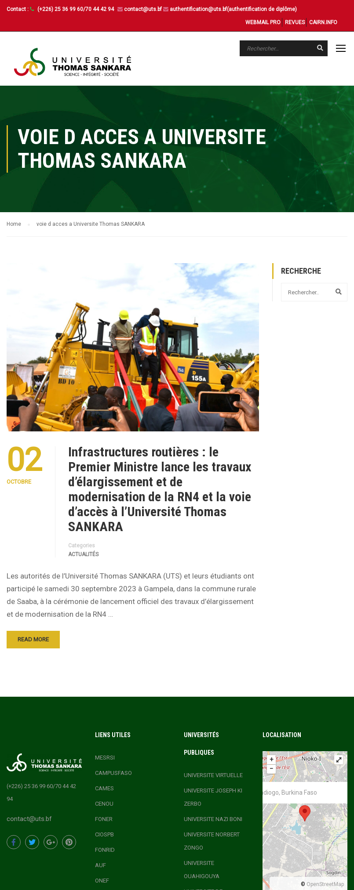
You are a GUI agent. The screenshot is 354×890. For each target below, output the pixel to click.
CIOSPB (104, 834)
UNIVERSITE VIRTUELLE (213, 775)
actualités (83, 554)
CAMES (104, 788)
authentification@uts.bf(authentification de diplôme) (233, 9)
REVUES (295, 22)
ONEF (102, 880)
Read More (33, 639)
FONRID (105, 850)
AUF (100, 865)
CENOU (104, 803)
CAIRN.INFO (323, 22)
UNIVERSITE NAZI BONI (213, 819)
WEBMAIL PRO (263, 22)
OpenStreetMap (325, 884)
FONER (104, 819)
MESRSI (105, 757)
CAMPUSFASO (113, 773)
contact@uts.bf (143, 9)
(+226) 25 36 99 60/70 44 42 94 (76, 9)
